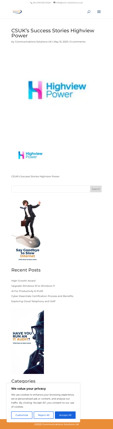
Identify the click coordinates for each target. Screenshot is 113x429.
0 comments (77, 41)
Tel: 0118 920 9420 (42, 2)
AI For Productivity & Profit (27, 291)
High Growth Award (23, 280)
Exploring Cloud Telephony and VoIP (33, 301)
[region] (43, 402)
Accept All (65, 415)
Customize (22, 415)
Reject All (43, 415)
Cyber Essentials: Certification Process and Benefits (42, 296)
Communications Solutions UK (33, 41)
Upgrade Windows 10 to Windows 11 (33, 285)
